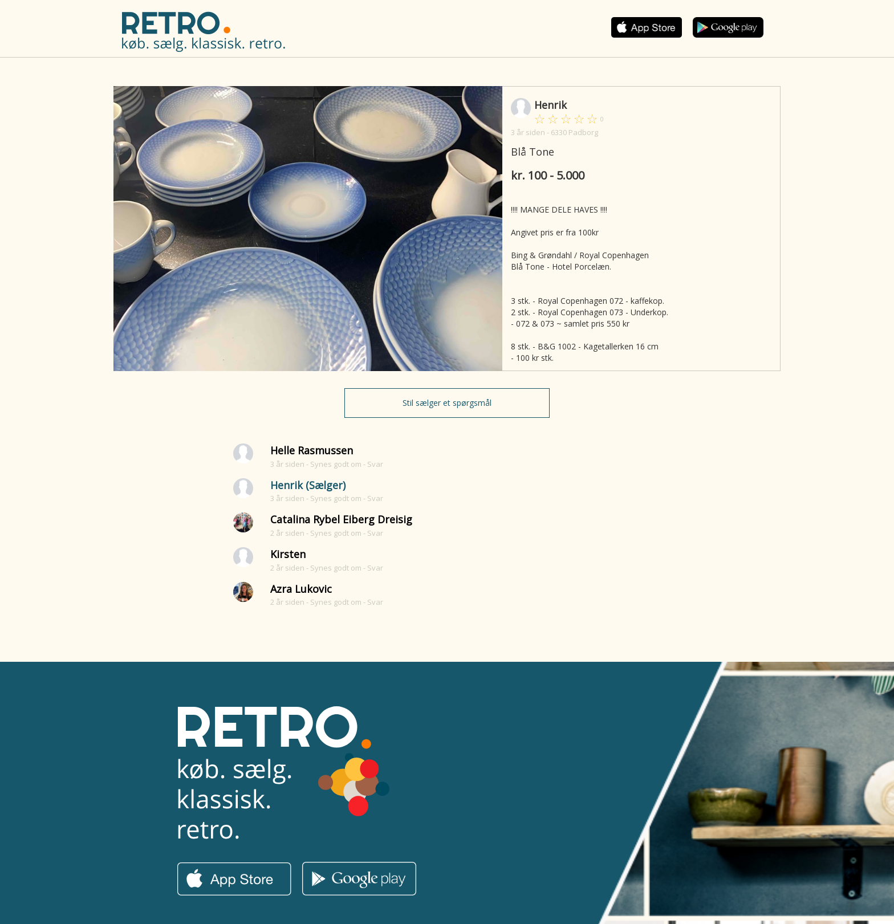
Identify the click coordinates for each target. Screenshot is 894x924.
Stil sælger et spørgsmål (447, 402)
